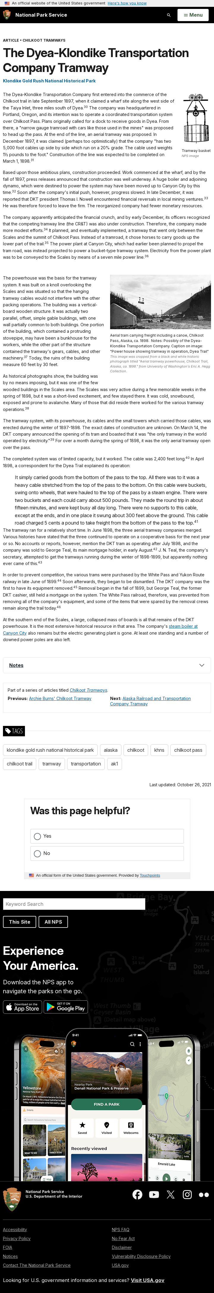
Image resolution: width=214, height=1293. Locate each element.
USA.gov (120, 1265)
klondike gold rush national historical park (50, 750)
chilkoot (135, 750)
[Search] (74, 904)
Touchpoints (150, 875)
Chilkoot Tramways (88, 690)
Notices (10, 1256)
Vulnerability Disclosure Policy (141, 1256)
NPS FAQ (120, 1229)
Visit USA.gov (147, 1280)
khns (159, 750)
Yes (47, 836)
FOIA (7, 1247)
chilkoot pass (188, 750)
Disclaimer (122, 1247)
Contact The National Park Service (37, 1265)
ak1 (114, 764)
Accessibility (15, 1229)
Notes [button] (16, 665)
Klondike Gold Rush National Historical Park (49, 80)
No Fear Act (123, 1238)
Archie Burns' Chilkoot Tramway (60, 698)
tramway (51, 764)
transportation (86, 764)
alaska (111, 750)
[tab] (107, 665)
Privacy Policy (17, 1238)
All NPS (53, 922)
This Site (19, 922)
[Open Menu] (193, 15)
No (46, 853)
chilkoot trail (19, 764)
